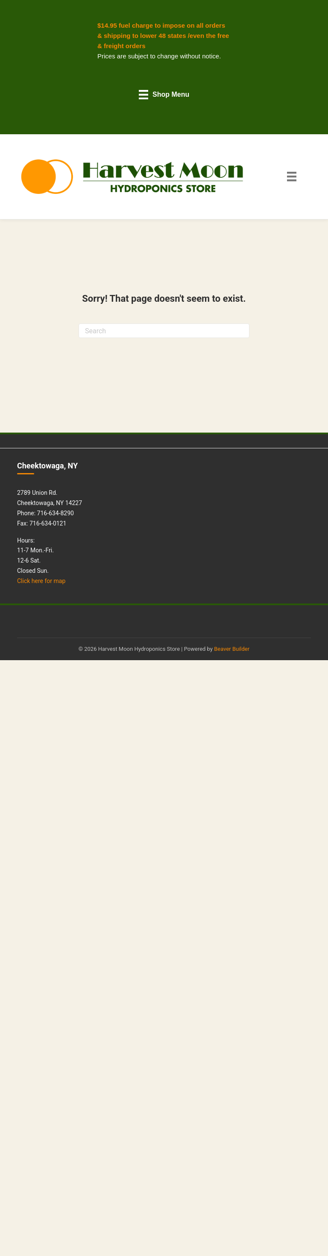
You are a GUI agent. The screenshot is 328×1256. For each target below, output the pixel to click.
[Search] (164, 330)
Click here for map (41, 580)
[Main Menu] (291, 177)
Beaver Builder (231, 649)
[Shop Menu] (164, 94)
